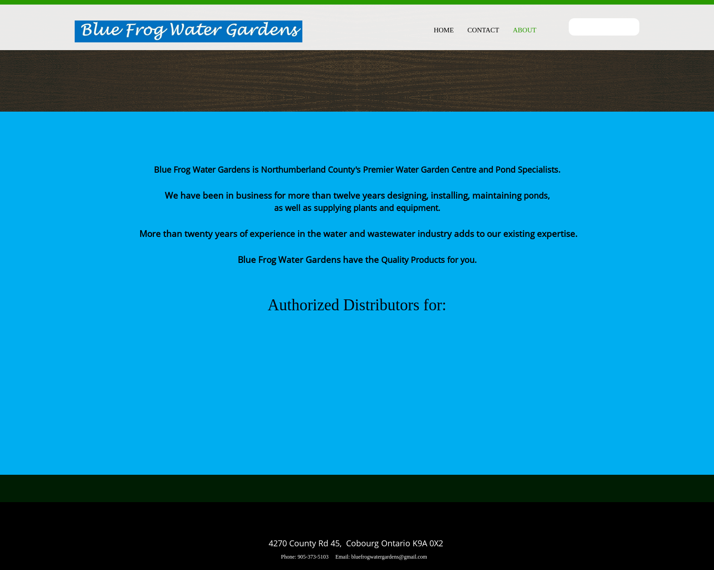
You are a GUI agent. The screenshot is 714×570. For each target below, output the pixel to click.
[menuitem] (443, 29)
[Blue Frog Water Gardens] (188, 32)
